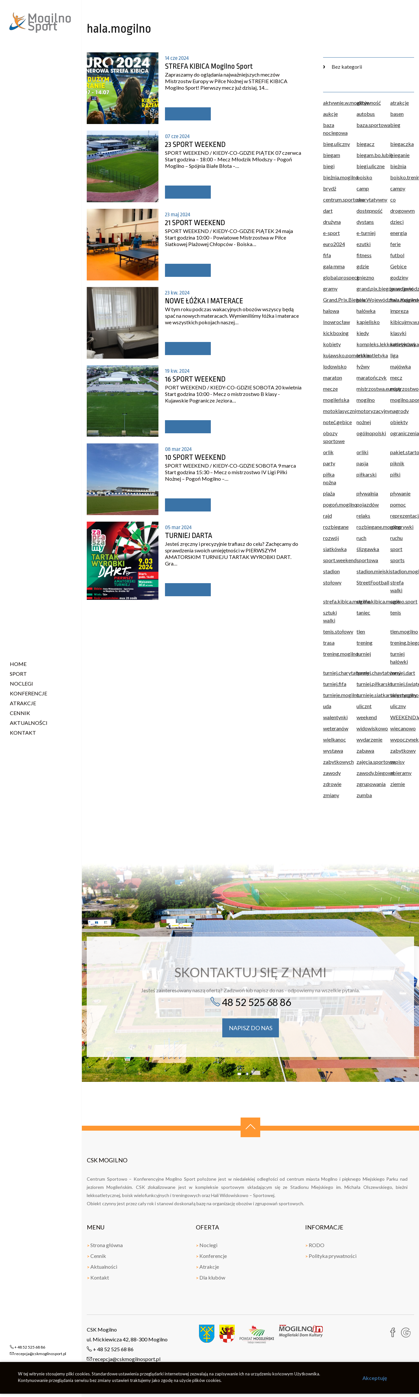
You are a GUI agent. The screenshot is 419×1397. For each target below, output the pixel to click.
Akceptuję (374, 1378)
